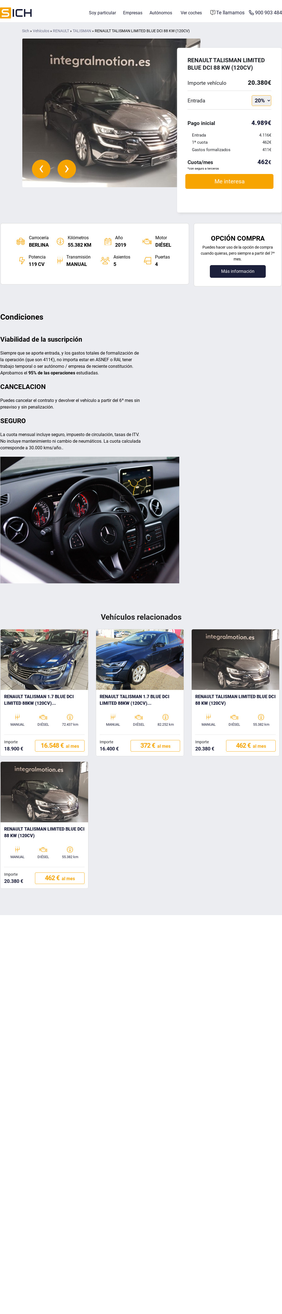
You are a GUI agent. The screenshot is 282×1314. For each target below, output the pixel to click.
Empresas (132, 13)
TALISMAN (82, 31)
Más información (237, 271)
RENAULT (61, 31)
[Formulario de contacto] (227, 13)
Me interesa (230, 181)
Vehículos (41, 31)
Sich (25, 31)
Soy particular (102, 13)
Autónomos (161, 13)
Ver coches (191, 13)
